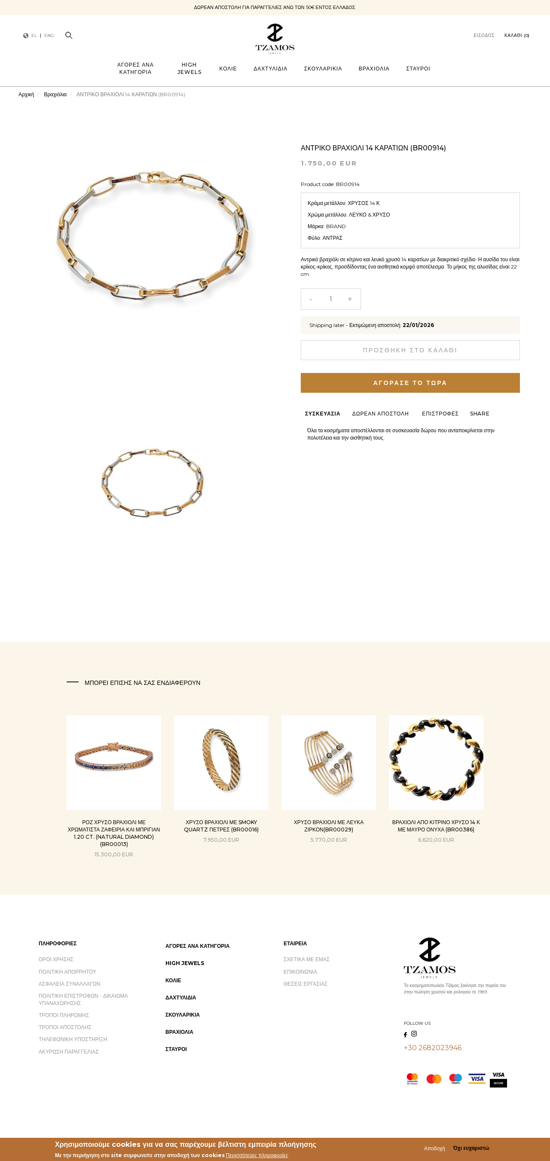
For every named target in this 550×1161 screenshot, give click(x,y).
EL (34, 35)
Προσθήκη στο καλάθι (410, 350)
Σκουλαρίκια (323, 68)
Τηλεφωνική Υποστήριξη (73, 1039)
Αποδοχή (434, 1149)
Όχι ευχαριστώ (471, 1149)
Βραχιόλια (374, 68)
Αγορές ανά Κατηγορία (135, 68)
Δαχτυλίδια (270, 68)
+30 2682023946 (432, 1048)
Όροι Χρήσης (56, 959)
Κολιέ (228, 68)
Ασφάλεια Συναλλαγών (69, 984)
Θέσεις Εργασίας (305, 984)
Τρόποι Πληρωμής (64, 1015)
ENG (49, 35)
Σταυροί (418, 68)
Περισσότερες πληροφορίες (257, 1156)
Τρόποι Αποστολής (65, 1027)
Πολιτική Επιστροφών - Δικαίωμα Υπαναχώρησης (83, 999)
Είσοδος (484, 35)
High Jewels (189, 68)
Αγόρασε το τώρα (410, 383)
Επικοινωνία (300, 972)
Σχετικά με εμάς (307, 959)
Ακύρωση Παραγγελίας (69, 1051)
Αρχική (26, 94)
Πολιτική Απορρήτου (67, 972)
